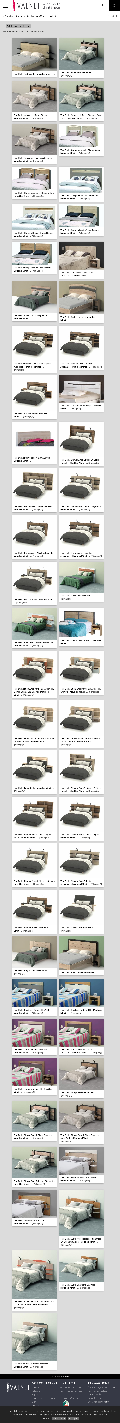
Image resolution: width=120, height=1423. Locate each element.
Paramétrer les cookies (99, 1394)
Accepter (73, 1418)
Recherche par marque (71, 1391)
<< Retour (112, 16)
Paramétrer (58, 1418)
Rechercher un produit (70, 1387)
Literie (35, 1402)
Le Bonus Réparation (70, 1398)
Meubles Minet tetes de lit (43, 16)
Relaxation (36, 1391)
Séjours (35, 1394)
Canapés (36, 1387)
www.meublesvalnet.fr (98, 1402)
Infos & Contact (95, 1398)
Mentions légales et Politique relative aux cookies (101, 1389)
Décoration (37, 1405)
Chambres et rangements (17, 16)
